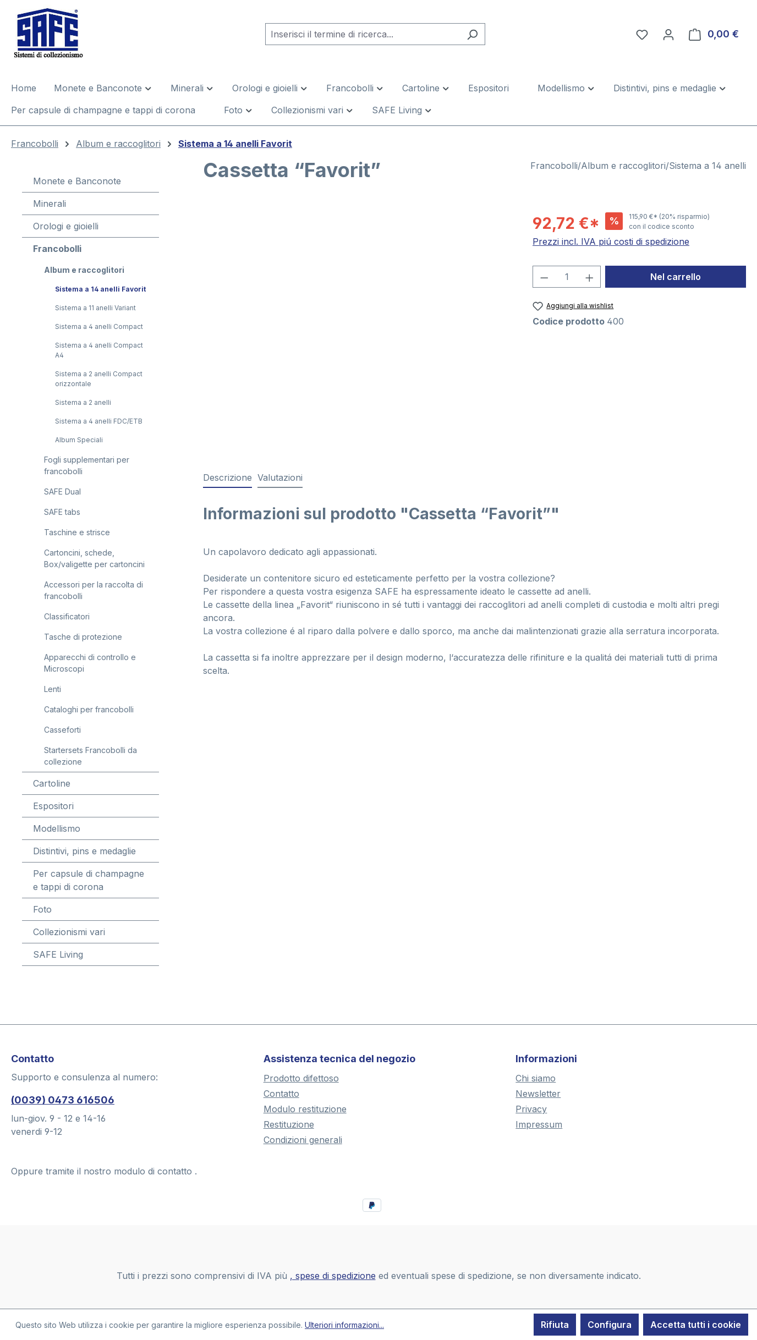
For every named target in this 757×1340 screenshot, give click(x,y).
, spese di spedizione (333, 1275)
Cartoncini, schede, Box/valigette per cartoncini (94, 558)
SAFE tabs (62, 512)
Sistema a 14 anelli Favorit (100, 289)
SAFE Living (58, 954)
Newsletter (538, 1093)
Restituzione (289, 1124)
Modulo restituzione (305, 1108)
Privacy (531, 1108)
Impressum (538, 1124)
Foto (42, 909)
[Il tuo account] (668, 34)
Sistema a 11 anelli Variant (95, 308)
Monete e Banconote (77, 180)
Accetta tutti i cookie (695, 1324)
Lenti (52, 689)
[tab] (227, 478)
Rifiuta (555, 1324)
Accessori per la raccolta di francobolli (93, 590)
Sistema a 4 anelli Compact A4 (99, 350)
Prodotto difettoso (301, 1078)
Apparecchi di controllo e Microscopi (90, 662)
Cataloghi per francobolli (89, 709)
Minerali (49, 203)
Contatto (281, 1093)
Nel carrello (675, 276)
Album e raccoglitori (84, 269)
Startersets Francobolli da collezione (90, 755)
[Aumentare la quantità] (589, 277)
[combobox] (362, 34)
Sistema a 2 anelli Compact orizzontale (98, 379)
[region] (357, 330)
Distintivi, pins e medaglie (84, 850)
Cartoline (51, 783)
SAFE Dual (62, 491)
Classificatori (67, 616)
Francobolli (57, 248)
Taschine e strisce (77, 532)
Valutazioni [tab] (280, 477)
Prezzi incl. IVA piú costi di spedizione (611, 241)
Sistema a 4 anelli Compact (99, 326)
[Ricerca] (472, 34)
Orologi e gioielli (65, 226)
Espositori (53, 805)
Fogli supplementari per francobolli (86, 465)
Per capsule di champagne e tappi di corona (88, 880)
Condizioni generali (303, 1139)
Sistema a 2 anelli (83, 402)
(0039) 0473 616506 (62, 1100)
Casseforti (62, 729)
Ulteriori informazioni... (344, 1325)
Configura (610, 1324)
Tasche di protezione (83, 636)
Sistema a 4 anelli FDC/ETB (98, 421)
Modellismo (56, 828)
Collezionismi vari (69, 931)
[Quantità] (567, 277)
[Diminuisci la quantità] (544, 277)
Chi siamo (535, 1078)
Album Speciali (79, 440)
